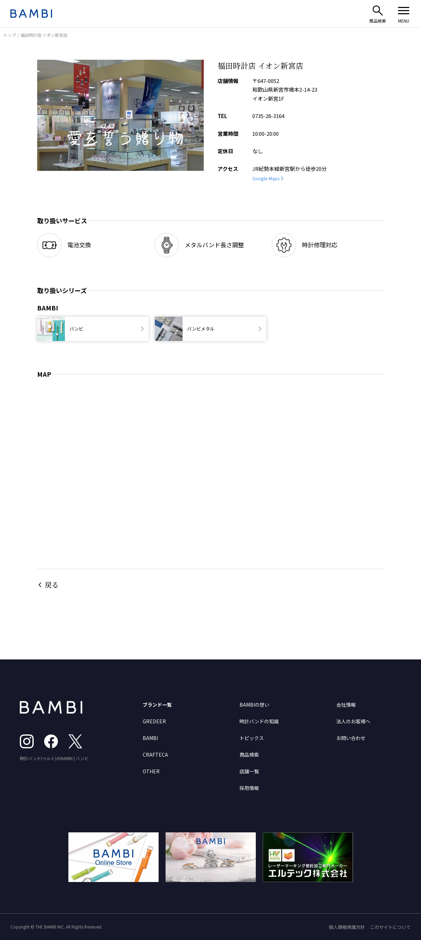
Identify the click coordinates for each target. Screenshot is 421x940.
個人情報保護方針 (347, 927)
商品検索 (249, 754)
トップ (9, 35)
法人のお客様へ (353, 721)
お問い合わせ (350, 737)
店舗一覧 (249, 771)
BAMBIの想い (254, 704)
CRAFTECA (155, 754)
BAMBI (150, 737)
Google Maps (266, 178)
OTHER (151, 771)
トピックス (251, 737)
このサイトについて (390, 927)
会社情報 (346, 704)
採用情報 (249, 787)
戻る (52, 585)
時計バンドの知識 (259, 721)
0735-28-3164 (268, 115)
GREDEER (154, 721)
